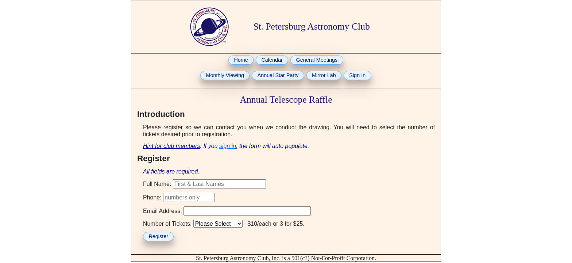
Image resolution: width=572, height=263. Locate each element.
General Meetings (317, 60)
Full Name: (157, 184)
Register (158, 236)
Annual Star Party (278, 75)
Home (241, 60)
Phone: (152, 197)
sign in (227, 146)
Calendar (271, 60)
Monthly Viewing (225, 75)
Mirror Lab (324, 75)
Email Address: (162, 211)
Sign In (357, 75)
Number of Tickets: (167, 224)
